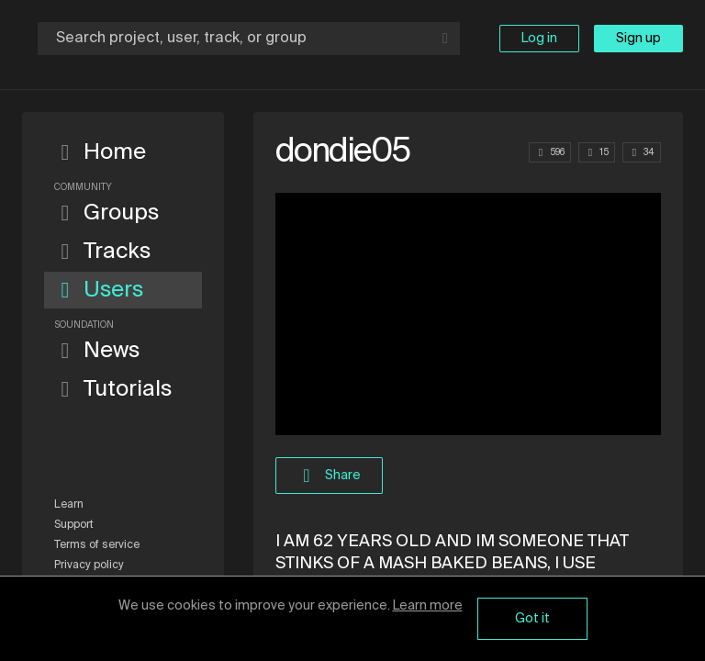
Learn (69, 504)
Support (74, 525)
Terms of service (97, 545)
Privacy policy (89, 565)
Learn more (428, 605)
